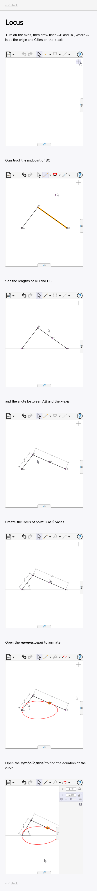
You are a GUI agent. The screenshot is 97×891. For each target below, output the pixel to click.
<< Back (11, 5)
